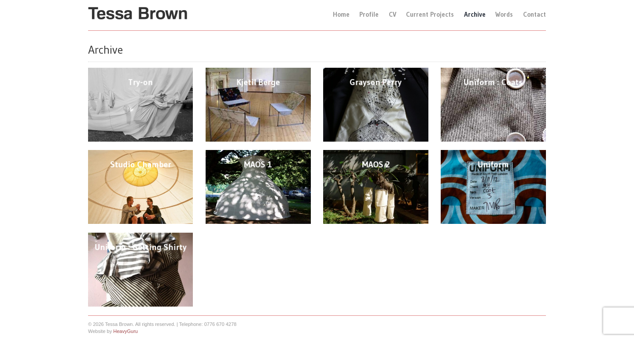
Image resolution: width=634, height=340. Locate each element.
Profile (369, 14)
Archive (475, 14)
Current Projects (430, 14)
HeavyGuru (125, 331)
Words (504, 14)
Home (341, 14)
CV (392, 14)
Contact (534, 14)
